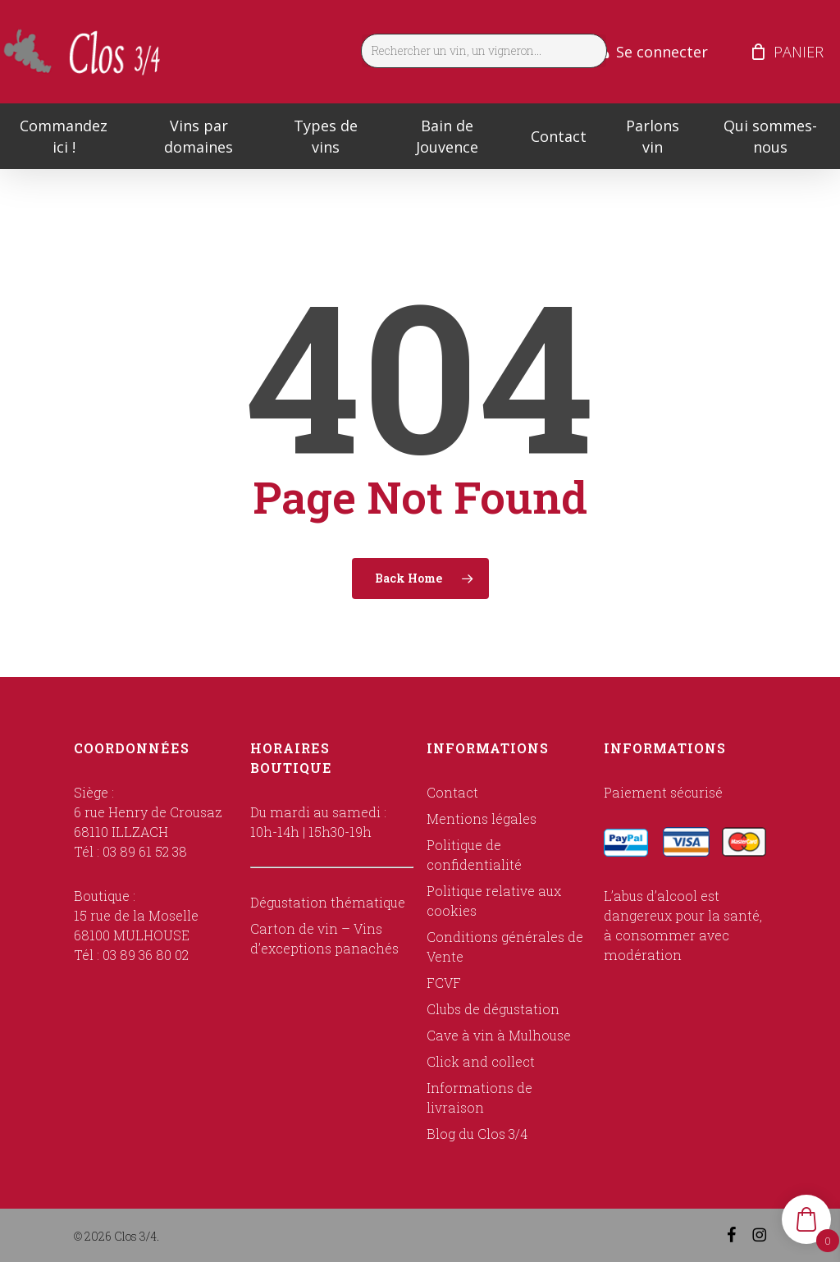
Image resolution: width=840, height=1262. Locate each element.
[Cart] (758, 52)
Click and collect (481, 1061)
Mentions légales (481, 818)
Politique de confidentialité (474, 854)
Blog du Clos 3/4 (477, 1133)
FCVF (444, 982)
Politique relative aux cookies (494, 900)
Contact (452, 792)
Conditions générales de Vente (505, 946)
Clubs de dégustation (493, 1008)
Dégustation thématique (327, 902)
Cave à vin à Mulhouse (499, 1035)
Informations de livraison (479, 1097)
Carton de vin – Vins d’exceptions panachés (324, 938)
